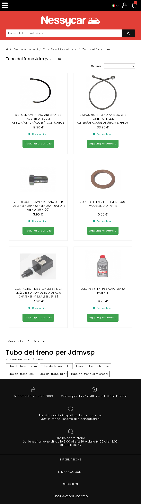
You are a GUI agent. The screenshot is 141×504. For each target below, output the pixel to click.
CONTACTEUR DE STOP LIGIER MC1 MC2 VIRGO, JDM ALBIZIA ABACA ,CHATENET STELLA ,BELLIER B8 (38, 221)
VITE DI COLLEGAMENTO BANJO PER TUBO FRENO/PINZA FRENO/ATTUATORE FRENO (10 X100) (38, 170)
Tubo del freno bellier (56, 295)
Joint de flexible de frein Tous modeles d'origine (103, 168)
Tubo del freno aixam (22, 295)
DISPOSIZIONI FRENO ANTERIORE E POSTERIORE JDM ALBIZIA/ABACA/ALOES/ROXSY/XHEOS (103, 119)
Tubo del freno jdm (20, 303)
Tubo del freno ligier (52, 303)
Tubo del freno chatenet (93, 295)
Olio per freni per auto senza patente (103, 220)
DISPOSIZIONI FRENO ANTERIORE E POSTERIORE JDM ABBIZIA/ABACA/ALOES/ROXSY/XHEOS (38, 119)
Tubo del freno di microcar (90, 303)
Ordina (96, 66)
